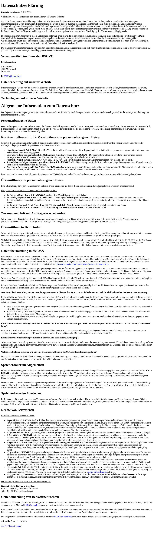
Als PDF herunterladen (11, 526)
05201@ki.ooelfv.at (12, 76)
